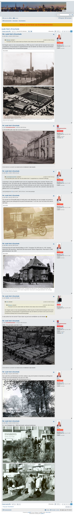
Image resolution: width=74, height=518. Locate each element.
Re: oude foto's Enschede (12, 34)
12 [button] (69, 31)
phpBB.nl (42, 513)
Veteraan (8, 40)
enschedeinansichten (61, 128)
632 (62, 306)
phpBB (29, 512)
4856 (62, 133)
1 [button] (59, 31)
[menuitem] (11, 18)
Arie (58, 40)
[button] (55, 31)
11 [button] (66, 31)
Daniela (58, 302)
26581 (62, 45)
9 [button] (62, 31)
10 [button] (64, 31)
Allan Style (48, 512)
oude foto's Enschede (10, 29)
